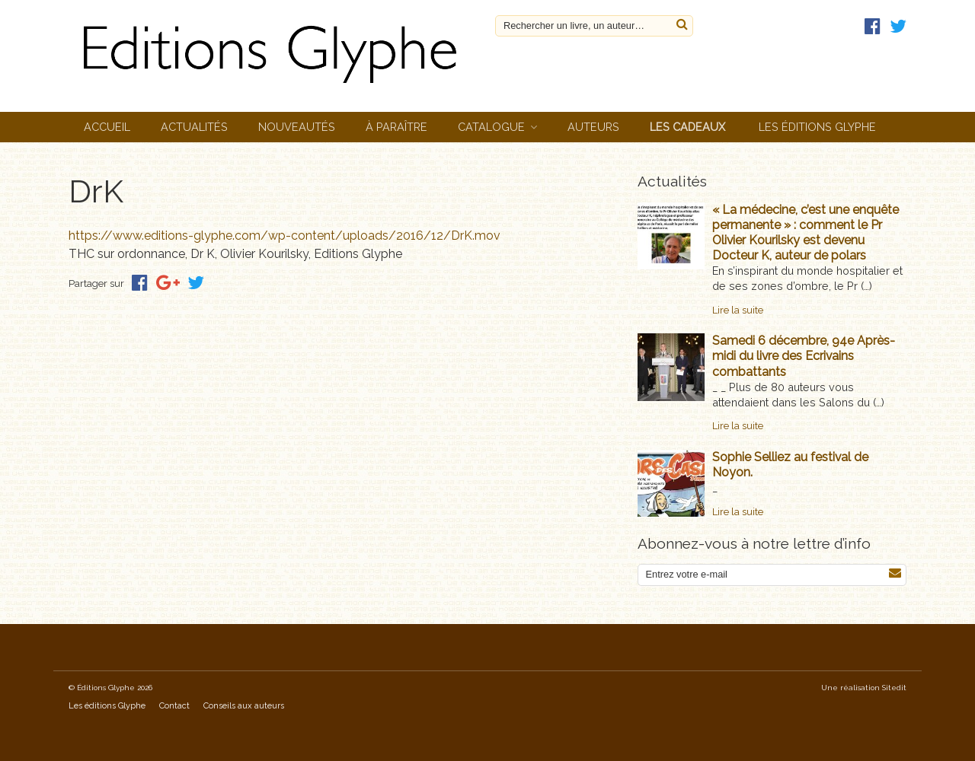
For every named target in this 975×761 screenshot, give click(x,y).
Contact (174, 706)
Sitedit (894, 687)
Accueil (107, 126)
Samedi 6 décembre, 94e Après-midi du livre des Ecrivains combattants (803, 355)
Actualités (194, 126)
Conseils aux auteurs (243, 706)
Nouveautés (296, 126)
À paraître (396, 126)
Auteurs (593, 126)
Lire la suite (737, 310)
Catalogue (491, 126)
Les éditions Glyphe (817, 126)
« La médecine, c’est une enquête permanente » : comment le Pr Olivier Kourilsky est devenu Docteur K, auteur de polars (805, 232)
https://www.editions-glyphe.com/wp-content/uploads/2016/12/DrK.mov (284, 235)
